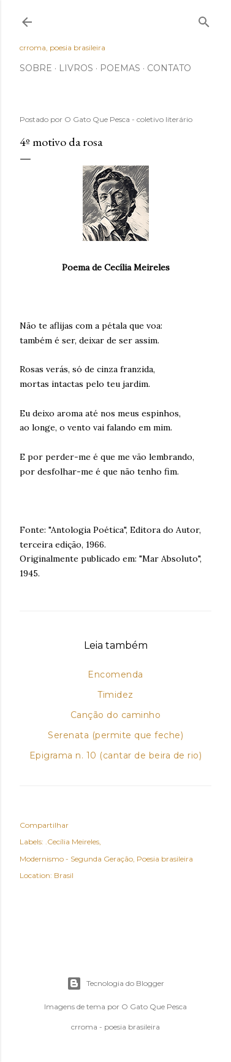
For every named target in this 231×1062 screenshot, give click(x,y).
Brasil (64, 875)
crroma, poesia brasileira (62, 47)
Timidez (115, 694)
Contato (169, 68)
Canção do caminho (115, 714)
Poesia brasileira (165, 858)
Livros (76, 68)
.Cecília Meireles (72, 841)
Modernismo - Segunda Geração (76, 858)
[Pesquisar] (204, 19)
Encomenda (115, 674)
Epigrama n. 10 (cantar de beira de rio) (115, 755)
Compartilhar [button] (44, 825)
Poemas (120, 68)
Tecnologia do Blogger (115, 983)
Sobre (36, 68)
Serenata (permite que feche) (115, 735)
